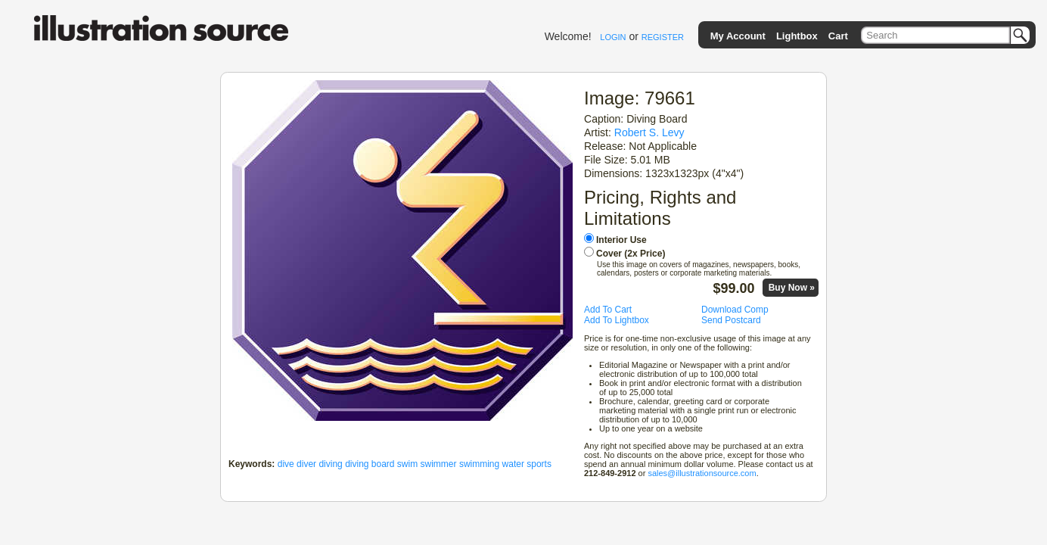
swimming (479, 464)
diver (306, 464)
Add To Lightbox (616, 320)
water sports (526, 464)
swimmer (439, 464)
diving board (369, 464)
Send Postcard (731, 320)
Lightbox (797, 36)
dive (286, 464)
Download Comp (735, 309)
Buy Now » (792, 287)
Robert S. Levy (649, 132)
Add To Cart (608, 309)
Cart (838, 36)
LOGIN (613, 37)
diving (330, 464)
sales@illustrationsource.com (702, 473)
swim (407, 464)
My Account (738, 36)
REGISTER (663, 37)
